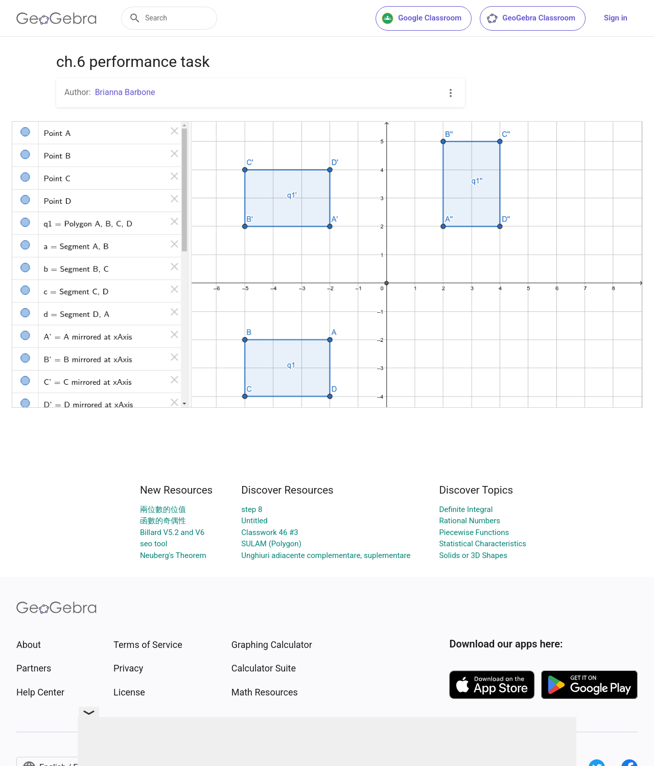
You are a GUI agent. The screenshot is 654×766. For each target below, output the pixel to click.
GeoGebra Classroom (530, 18)
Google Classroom (421, 18)
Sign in (615, 17)
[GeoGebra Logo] (56, 18)
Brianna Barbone (125, 92)
